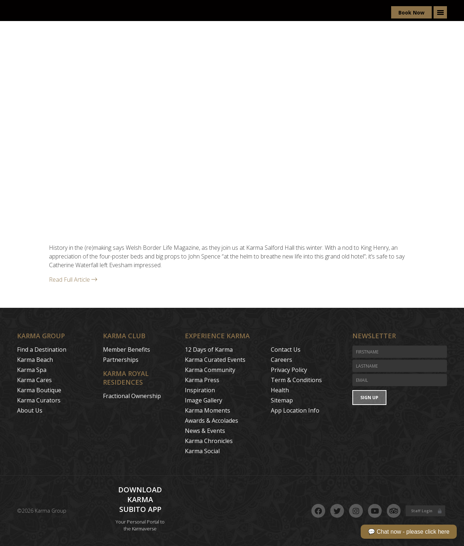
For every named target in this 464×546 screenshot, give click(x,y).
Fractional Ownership (132, 396)
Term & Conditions (296, 380)
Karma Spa (31, 370)
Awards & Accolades (211, 421)
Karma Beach (35, 360)
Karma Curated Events (215, 360)
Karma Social (202, 451)
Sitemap (282, 400)
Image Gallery (203, 400)
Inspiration (200, 390)
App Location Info (295, 410)
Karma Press (202, 380)
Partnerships (120, 360)
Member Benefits (126, 349)
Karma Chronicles (209, 441)
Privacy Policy (289, 370)
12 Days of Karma (209, 349)
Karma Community (210, 370)
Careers (281, 360)
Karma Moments (207, 410)
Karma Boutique (39, 390)
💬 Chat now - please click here (409, 532)
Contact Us (286, 349)
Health (280, 390)
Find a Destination (41, 349)
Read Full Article (73, 280)
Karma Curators (39, 400)
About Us (29, 410)
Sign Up (369, 397)
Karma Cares (34, 380)
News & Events (205, 431)
